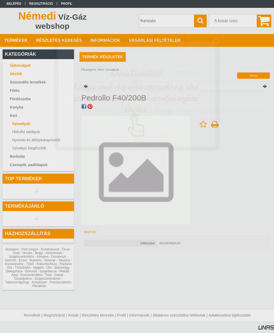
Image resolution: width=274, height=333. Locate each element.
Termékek (31, 315)
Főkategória (88, 69)
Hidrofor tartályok (26, 132)
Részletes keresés (98, 315)
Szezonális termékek (28, 82)
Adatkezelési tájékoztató (229, 315)
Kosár (73, 315)
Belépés (14, 3)
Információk (139, 315)
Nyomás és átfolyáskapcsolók (36, 140)
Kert (101, 69)
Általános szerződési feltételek (179, 315)
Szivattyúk (21, 124)
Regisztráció (54, 315)
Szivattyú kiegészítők (29, 148)
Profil (121, 315)
